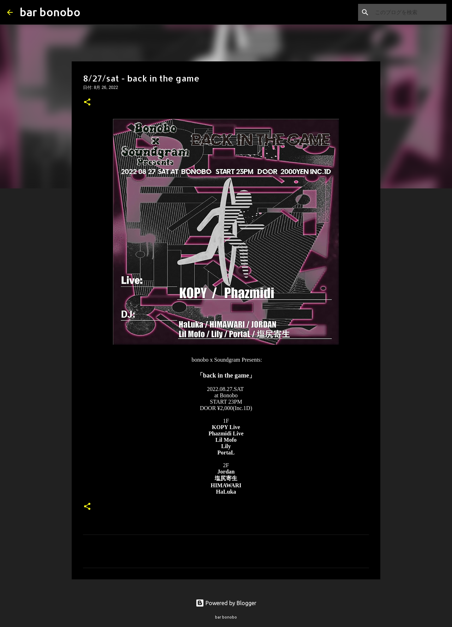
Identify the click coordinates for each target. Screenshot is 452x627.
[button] (87, 103)
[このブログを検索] (409, 12)
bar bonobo (50, 12)
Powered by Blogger (226, 603)
